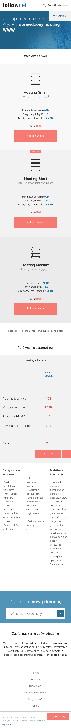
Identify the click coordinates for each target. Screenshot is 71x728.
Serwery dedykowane (35, 692)
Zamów (48, 453)
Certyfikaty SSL (35, 699)
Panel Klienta (54, 5)
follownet (16, 4)
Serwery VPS (35, 686)
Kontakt (35, 705)
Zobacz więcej (35, 135)
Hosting (36, 673)
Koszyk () (61, 16)
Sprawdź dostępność (60, 613)
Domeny (35, 679)
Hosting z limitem (35, 360)
